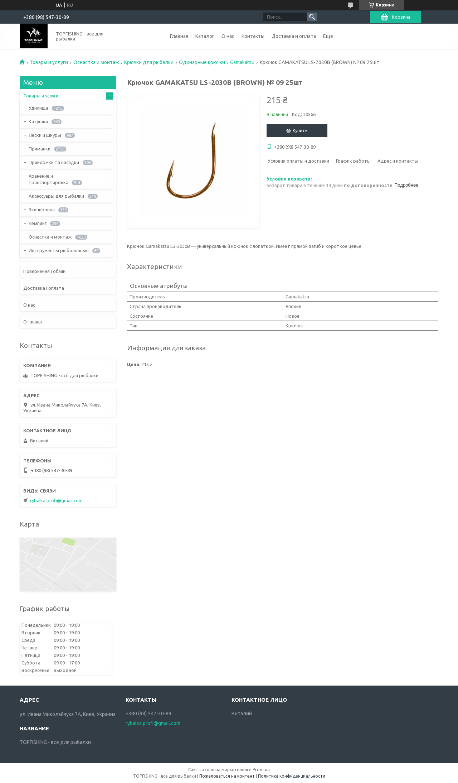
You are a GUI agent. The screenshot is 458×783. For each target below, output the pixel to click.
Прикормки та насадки (54, 162)
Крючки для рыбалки (149, 62)
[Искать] (312, 17)
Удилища (38, 107)
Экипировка (42, 209)
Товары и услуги (49, 62)
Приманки (39, 148)
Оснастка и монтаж (96, 62)
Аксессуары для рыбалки (56, 195)
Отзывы (32, 321)
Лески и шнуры (45, 135)
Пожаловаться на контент (227, 776)
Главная (179, 36)
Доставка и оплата (294, 36)
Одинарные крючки (202, 62)
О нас (227, 36)
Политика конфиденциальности (291, 776)
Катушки (38, 121)
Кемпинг (38, 223)
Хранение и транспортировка (48, 179)
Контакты (253, 36)
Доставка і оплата (43, 287)
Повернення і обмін (44, 271)
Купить (300, 130)
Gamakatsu (242, 62)
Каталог (204, 36)
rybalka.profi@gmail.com (56, 500)
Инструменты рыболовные (59, 250)
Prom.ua (261, 769)
